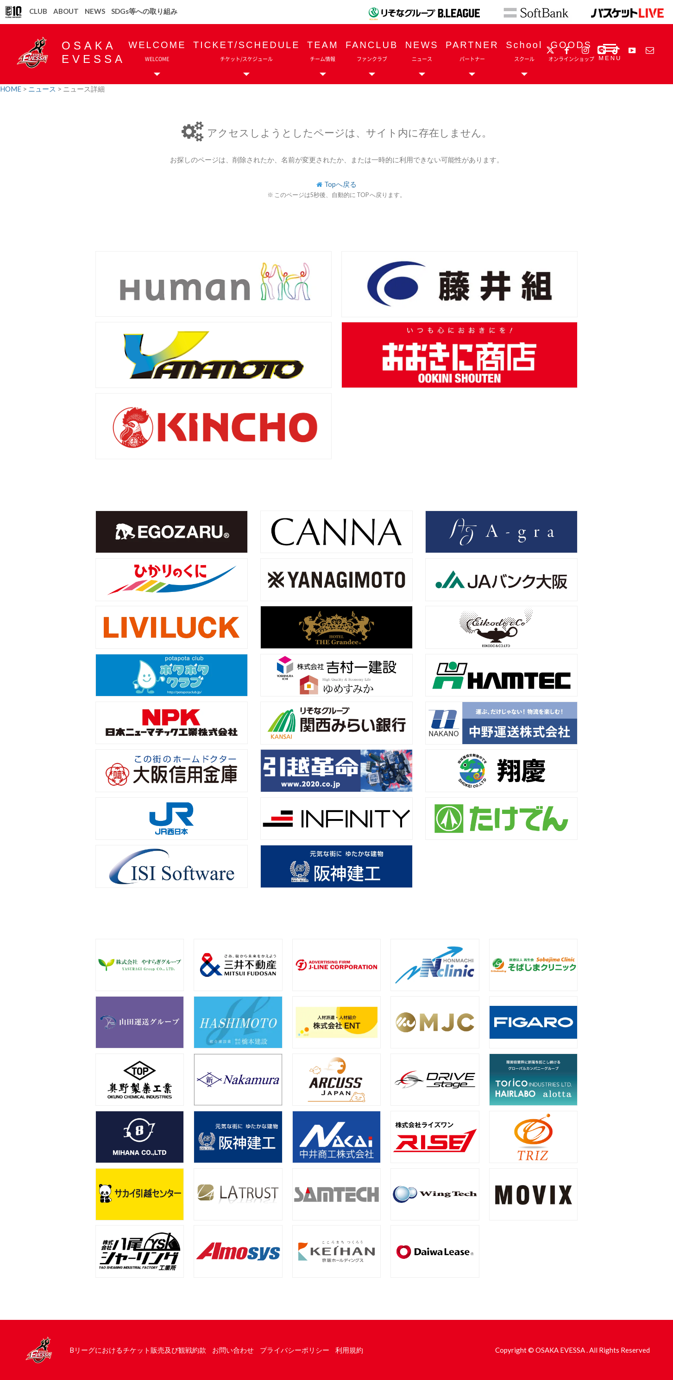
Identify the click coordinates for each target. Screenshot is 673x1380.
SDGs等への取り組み (144, 11)
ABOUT (66, 11)
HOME (11, 89)
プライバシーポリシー (294, 1350)
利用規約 (349, 1350)
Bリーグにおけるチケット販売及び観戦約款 (137, 1350)
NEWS (95, 11)
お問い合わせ (233, 1350)
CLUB (38, 11)
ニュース (42, 89)
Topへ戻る (340, 184)
